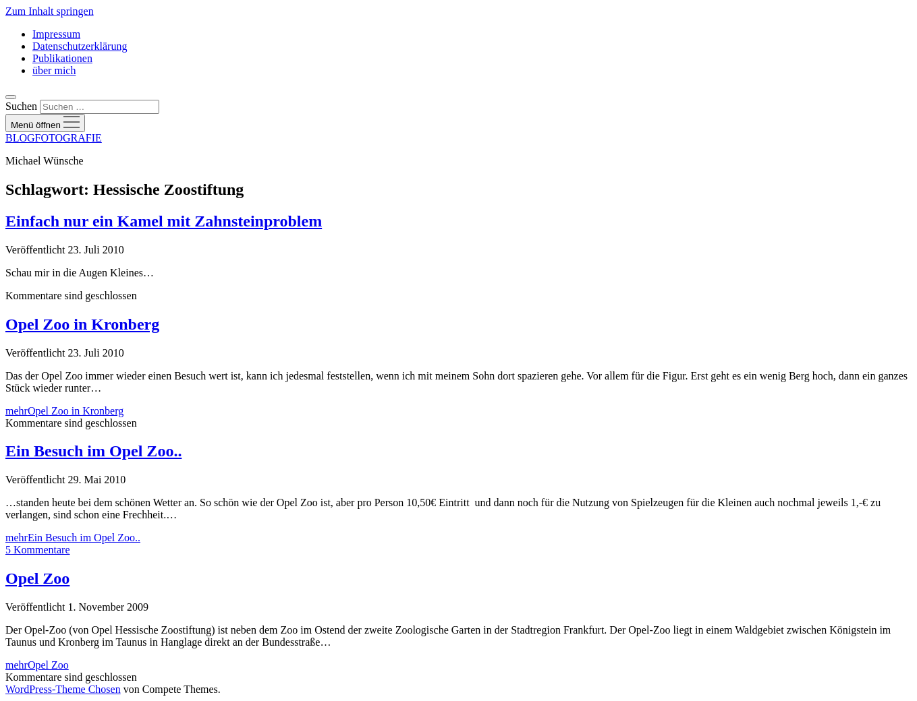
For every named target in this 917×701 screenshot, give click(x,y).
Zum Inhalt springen (49, 11)
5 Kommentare (37, 549)
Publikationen (62, 58)
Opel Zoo (37, 578)
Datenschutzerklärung (79, 46)
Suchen (21, 106)
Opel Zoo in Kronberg (82, 324)
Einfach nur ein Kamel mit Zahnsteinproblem (163, 221)
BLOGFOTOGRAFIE (53, 138)
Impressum (56, 34)
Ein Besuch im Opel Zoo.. (93, 451)
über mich (54, 70)
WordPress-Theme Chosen (63, 689)
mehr (64, 411)
